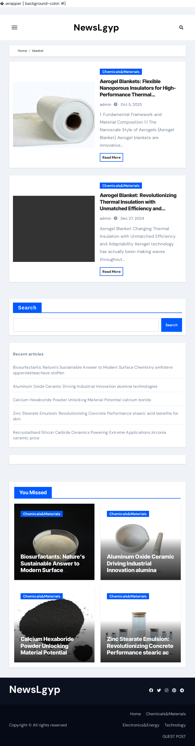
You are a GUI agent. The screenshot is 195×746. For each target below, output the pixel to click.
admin (105, 104)
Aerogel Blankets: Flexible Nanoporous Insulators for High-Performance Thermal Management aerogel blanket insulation (138, 94)
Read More (111, 157)
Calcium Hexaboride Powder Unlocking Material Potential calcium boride (82, 399)
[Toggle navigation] (14, 27)
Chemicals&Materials (120, 71)
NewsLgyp (96, 27)
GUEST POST (174, 736)
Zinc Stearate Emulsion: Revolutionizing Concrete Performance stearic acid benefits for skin (140, 649)
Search (27, 307)
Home (135, 714)
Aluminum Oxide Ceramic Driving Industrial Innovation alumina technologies (85, 386)
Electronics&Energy (141, 725)
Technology (175, 725)
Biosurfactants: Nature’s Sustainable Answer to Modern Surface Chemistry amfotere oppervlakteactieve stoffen (53, 573)
